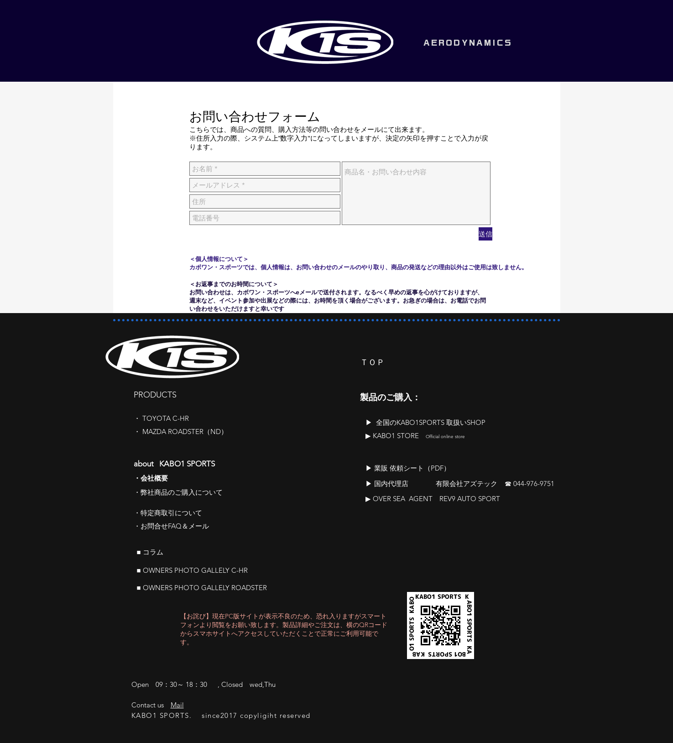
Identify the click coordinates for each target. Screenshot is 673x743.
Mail (177, 705)
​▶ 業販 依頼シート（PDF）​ (407, 468)
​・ (138, 418)
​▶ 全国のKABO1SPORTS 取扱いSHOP (425, 422)
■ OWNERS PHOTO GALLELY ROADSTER (202, 587)
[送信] (485, 234)
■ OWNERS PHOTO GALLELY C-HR (192, 570)
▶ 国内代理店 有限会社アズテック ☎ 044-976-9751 (459, 483)
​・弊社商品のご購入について (178, 492)
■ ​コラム (150, 552)
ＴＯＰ (372, 362)
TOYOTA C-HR (165, 418)
